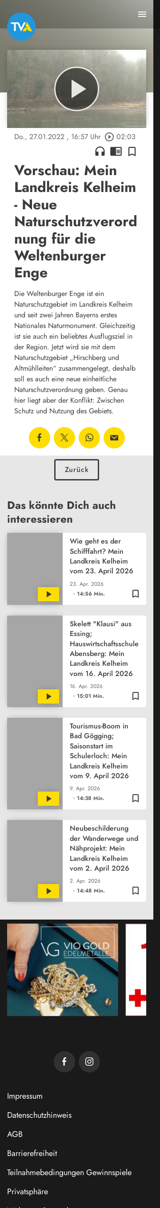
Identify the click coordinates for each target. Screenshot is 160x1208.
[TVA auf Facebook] (64, 1061)
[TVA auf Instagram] (89, 1061)
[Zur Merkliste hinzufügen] (132, 151)
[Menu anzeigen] (142, 14)
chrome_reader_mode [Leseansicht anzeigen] (116, 151)
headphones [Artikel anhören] (100, 151)
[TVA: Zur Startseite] (21, 26)
